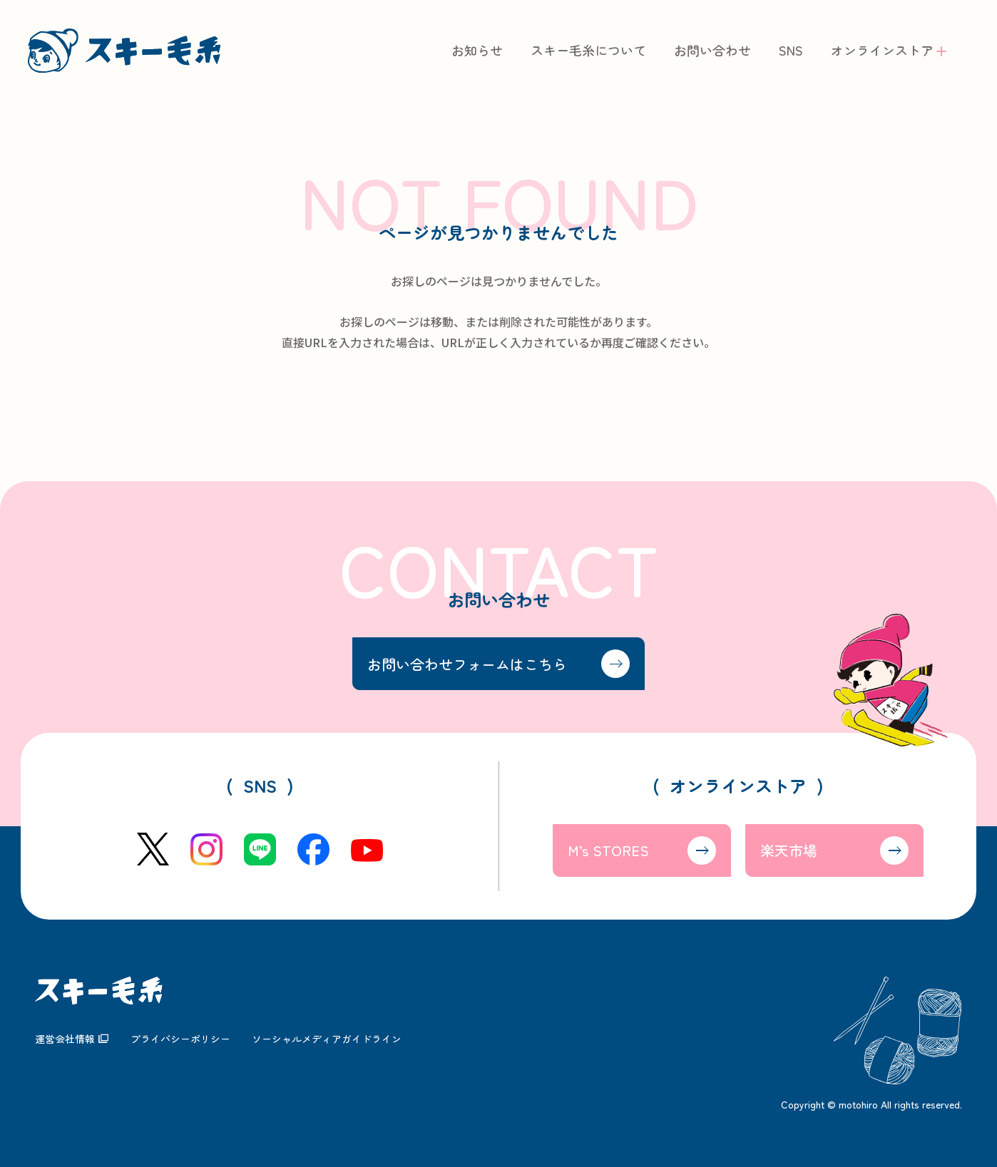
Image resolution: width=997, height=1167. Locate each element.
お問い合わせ (712, 50)
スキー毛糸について (588, 50)
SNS (791, 50)
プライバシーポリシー (180, 1039)
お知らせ (477, 50)
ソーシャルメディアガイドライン (327, 1039)
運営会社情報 (65, 1039)
